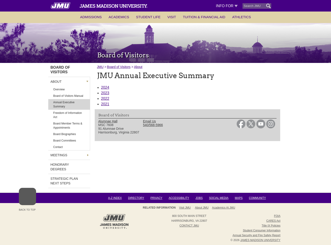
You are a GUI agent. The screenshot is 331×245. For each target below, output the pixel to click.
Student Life (148, 17)
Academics (119, 17)
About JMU (201, 207)
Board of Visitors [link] (60, 69)
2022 (105, 98)
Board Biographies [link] (64, 134)
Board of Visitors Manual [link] (68, 95)
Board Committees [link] (64, 140)
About (138, 67)
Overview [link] (59, 89)
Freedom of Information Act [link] (67, 115)
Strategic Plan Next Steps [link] (64, 181)
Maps (239, 198)
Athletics (241, 17)
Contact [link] (58, 147)
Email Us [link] (149, 121)
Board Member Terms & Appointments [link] (68, 125)
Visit (171, 17)
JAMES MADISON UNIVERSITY (260, 240)
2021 (105, 104)
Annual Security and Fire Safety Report (256, 235)
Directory (136, 198)
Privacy (157, 198)
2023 (105, 93)
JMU (100, 67)
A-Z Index (115, 198)
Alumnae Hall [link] (107, 121)
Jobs (199, 198)
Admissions (91, 17)
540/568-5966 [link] (153, 125)
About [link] (56, 81)
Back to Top (27, 199)
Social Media (218, 198)
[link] (241, 127)
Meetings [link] (59, 155)
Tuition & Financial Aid (204, 17)
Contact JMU (189, 225)
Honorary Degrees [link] (60, 167)
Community (257, 198)
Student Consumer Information (261, 230)
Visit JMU (185, 207)
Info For (227, 6)
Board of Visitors (118, 67)
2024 (105, 87)
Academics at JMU (223, 207)
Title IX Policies (271, 225)
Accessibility (179, 198)
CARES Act (273, 220)
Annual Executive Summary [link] (64, 104)
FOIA (277, 216)
